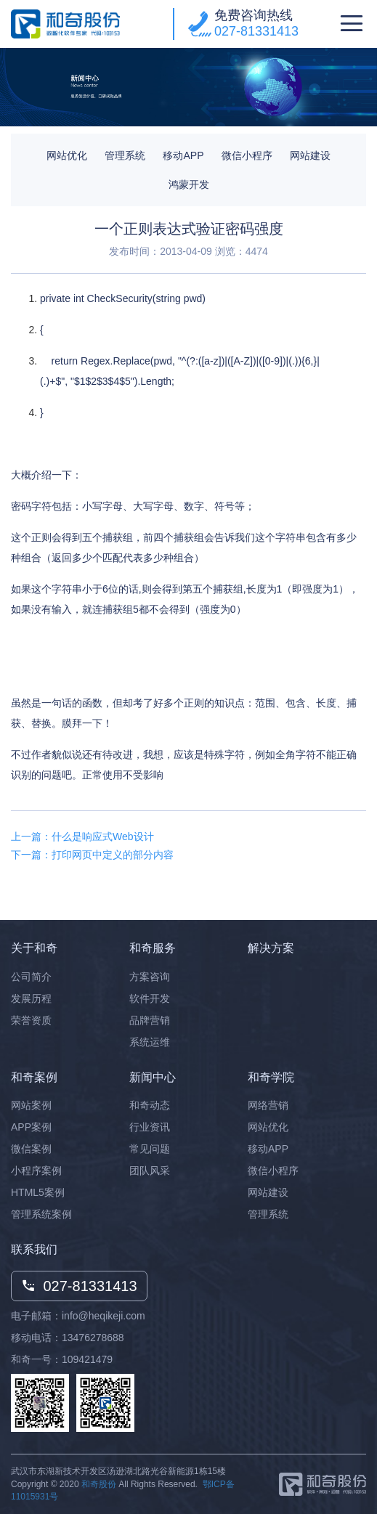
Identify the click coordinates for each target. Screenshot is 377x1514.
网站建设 (310, 155)
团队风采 (149, 1170)
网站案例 (31, 1105)
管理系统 (125, 155)
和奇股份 (98, 1484)
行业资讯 (149, 1127)
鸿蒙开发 (189, 184)
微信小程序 (247, 155)
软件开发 (149, 998)
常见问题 (149, 1149)
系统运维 (149, 1042)
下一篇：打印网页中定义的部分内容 (92, 854)
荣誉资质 (31, 1020)
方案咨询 (149, 976)
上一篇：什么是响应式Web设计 (82, 836)
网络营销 (268, 1105)
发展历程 (31, 998)
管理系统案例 (41, 1214)
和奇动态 (149, 1105)
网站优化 (66, 155)
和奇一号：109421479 (62, 1359)
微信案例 (31, 1149)
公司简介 (31, 976)
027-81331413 (256, 31)
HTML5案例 (38, 1192)
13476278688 (93, 1337)
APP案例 (31, 1127)
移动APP (183, 155)
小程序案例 (36, 1170)
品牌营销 (149, 1020)
